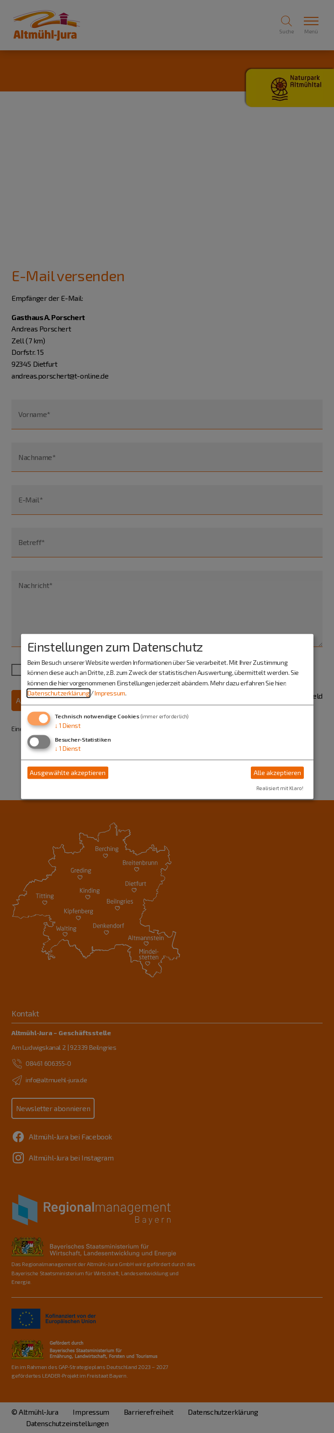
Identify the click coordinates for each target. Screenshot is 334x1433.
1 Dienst (68, 726)
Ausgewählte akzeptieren (68, 772)
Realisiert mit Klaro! (279, 788)
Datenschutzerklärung (58, 693)
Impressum (110, 693)
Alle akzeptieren (277, 772)
